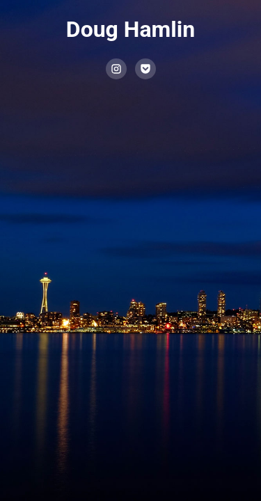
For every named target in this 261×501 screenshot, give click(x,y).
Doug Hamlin (130, 29)
